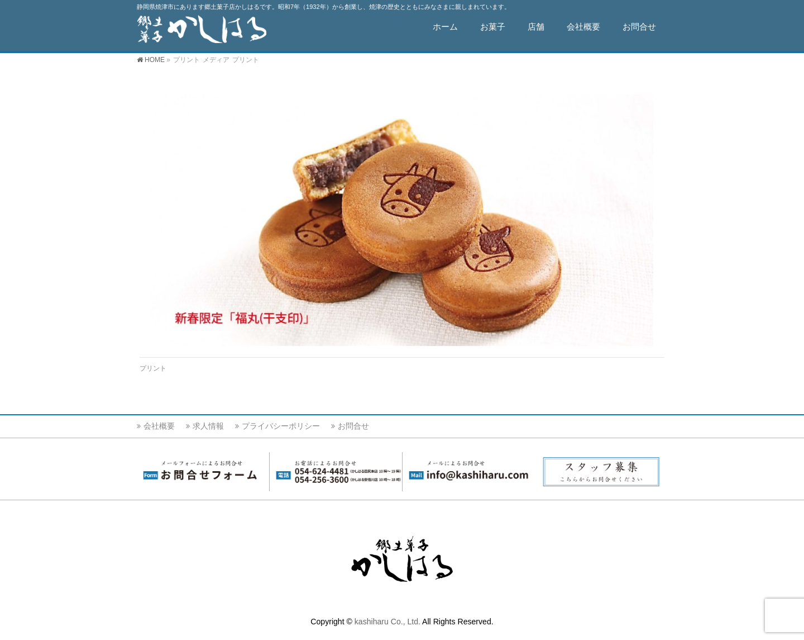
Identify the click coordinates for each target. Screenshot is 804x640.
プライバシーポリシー (281, 425)
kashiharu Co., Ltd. (387, 621)
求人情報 (208, 425)
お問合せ (353, 425)
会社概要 (159, 425)
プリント (153, 368)
